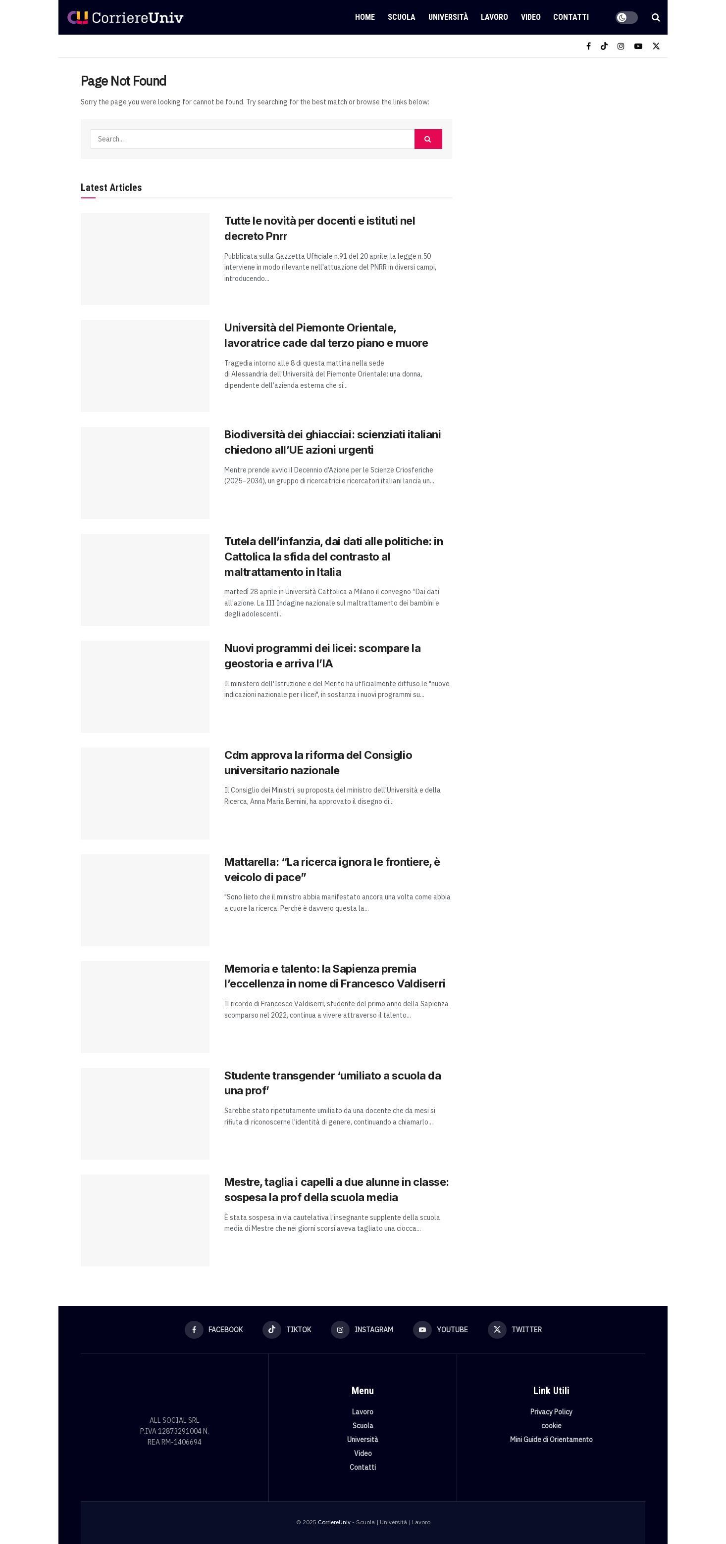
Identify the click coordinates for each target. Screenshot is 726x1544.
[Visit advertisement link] (559, 147)
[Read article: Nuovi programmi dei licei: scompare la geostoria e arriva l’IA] (145, 687)
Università (448, 17)
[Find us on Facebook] (588, 46)
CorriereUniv (334, 1522)
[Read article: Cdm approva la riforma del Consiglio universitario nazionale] (145, 794)
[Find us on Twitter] (656, 46)
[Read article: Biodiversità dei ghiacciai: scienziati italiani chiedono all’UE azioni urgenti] (145, 473)
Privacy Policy (551, 1411)
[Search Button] (656, 17)
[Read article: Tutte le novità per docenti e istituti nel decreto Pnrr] (145, 259)
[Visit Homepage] (125, 17)
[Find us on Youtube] (638, 46)
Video (531, 17)
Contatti (571, 17)
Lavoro (494, 17)
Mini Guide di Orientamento (551, 1439)
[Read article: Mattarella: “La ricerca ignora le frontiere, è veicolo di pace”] (145, 900)
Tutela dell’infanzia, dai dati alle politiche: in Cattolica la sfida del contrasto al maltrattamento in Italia (333, 556)
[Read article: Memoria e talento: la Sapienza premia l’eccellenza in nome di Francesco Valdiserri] (145, 1007)
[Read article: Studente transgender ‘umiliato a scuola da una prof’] (145, 1114)
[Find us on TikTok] (604, 46)
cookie (551, 1425)
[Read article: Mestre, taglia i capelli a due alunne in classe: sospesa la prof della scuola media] (145, 1220)
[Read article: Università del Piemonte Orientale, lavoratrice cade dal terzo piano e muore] (145, 366)
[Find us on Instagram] (621, 46)
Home (365, 17)
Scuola (401, 17)
